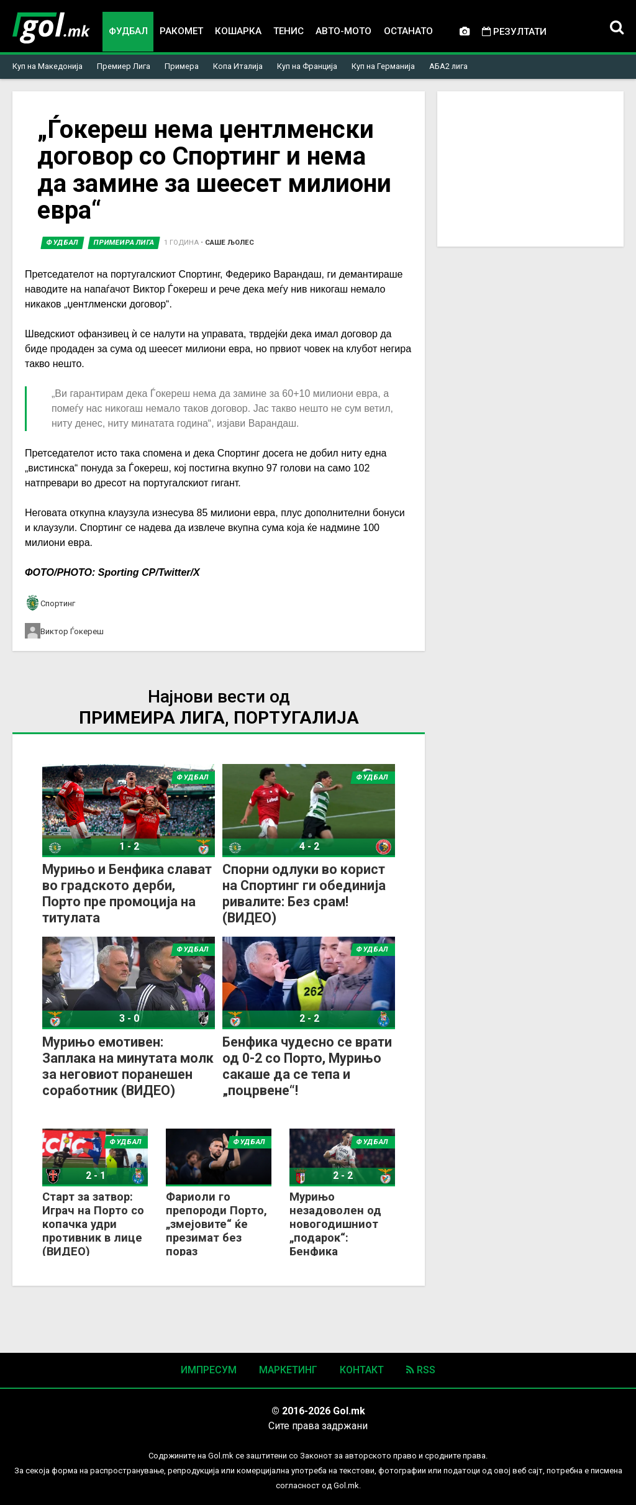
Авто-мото (343, 31)
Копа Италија (238, 66)
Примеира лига (124, 243)
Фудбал (128, 31)
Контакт (362, 1370)
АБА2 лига (448, 66)
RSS (420, 1370)
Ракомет (181, 31)
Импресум (209, 1370)
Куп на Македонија (47, 66)
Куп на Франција (307, 66)
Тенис (288, 31)
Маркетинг (288, 1370)
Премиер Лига (123, 66)
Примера (182, 66)
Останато (409, 31)
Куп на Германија (383, 66)
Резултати (514, 31)
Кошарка (238, 31)
